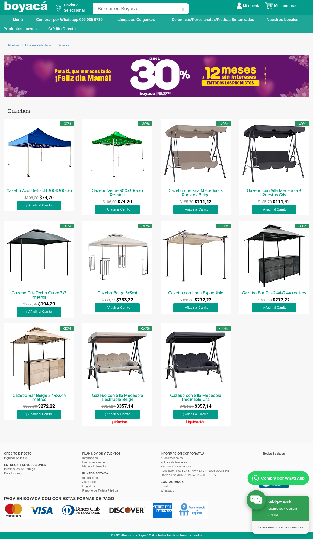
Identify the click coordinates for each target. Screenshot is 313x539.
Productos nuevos (20, 29)
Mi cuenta (248, 6)
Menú (14, 19)
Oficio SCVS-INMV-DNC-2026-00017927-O (189, 475)
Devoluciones (13, 473)
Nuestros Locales (282, 19)
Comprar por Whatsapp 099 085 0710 (69, 19)
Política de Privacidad (175, 462)
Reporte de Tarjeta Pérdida (100, 490)
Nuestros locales (172, 458)
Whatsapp (167, 490)
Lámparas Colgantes (136, 19)
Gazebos (63, 45)
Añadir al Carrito (39, 205)
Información (90, 458)
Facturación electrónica (176, 466)
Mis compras (281, 6)
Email (164, 486)
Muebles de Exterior (38, 45)
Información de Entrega (19, 469)
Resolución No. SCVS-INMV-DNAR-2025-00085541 (195, 470)
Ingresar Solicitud (15, 458)
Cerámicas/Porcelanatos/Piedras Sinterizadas (213, 19)
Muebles (14, 45)
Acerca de (89, 481)
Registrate (89, 486)
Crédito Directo (62, 29)
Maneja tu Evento (94, 466)
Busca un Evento (93, 462)
